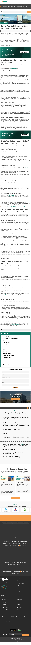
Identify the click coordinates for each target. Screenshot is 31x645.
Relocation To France (8, 545)
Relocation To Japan (7, 533)
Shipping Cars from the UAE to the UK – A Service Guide (16, 206)
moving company (11, 195)
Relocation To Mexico (11, 564)
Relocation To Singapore (23, 533)
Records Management (7, 357)
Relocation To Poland (24, 551)
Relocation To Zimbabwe (15, 573)
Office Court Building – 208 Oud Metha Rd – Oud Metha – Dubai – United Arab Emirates (14, 616)
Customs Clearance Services (8, 355)
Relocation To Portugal (6, 543)
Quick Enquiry (15, 518)
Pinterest (16, 626)
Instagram (19, 626)
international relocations (13, 68)
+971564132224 (21, 619)
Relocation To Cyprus (25, 543)
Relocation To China (15, 533)
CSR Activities (19, 586)
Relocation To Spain (23, 545)
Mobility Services (6, 342)
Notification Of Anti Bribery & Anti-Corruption (17, 639)
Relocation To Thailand (6, 535)
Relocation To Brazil (23, 562)
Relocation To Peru (20, 564)
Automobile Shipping (7, 349)
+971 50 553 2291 (24, 134)
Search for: (1, 12)
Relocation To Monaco (7, 558)
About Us (18, 580)
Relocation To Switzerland (15, 541)
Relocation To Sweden (14, 547)
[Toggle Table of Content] (15, 31)
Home (4, 6)
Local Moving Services (7, 347)
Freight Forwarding (6, 351)
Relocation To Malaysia (15, 537)
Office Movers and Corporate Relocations (10, 338)
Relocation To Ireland (23, 541)
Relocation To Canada (15, 562)
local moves (19, 153)
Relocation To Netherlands (16, 543)
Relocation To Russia (24, 558)
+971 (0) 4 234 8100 (16, 396)
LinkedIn (29, 329)
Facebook (12, 626)
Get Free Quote (29, 408)
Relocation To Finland (24, 549)
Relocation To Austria (15, 549)
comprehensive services (15, 324)
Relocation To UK (6, 541)
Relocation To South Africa (7, 571)
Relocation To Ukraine (15, 551)
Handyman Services (7, 353)
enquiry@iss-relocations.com (8, 621)
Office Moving (4, 599)
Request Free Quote (23, 52)
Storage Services (6, 340)
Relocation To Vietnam (15, 535)
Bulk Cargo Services (7, 362)
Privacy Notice (9, 639)
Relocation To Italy (16, 545)
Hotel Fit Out (18, 604)
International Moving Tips (20, 583)
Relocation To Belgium (6, 547)
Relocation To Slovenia (7, 551)
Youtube (23, 626)
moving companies (10, 240)
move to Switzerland (16, 460)
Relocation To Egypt (16, 571)
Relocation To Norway (15, 558)
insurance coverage (8, 294)
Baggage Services (6, 364)
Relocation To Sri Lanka (24, 535)
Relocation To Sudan (24, 571)
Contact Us (18, 591)
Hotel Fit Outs (5, 359)
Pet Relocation (6, 344)
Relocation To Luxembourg (24, 547)
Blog (6, 6)
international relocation (13, 216)
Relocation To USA (7, 562)
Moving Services (19, 585)
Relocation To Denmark (7, 549)
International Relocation (7, 336)
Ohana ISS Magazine (7, 518)
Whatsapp (25, 626)
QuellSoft (20, 640)
